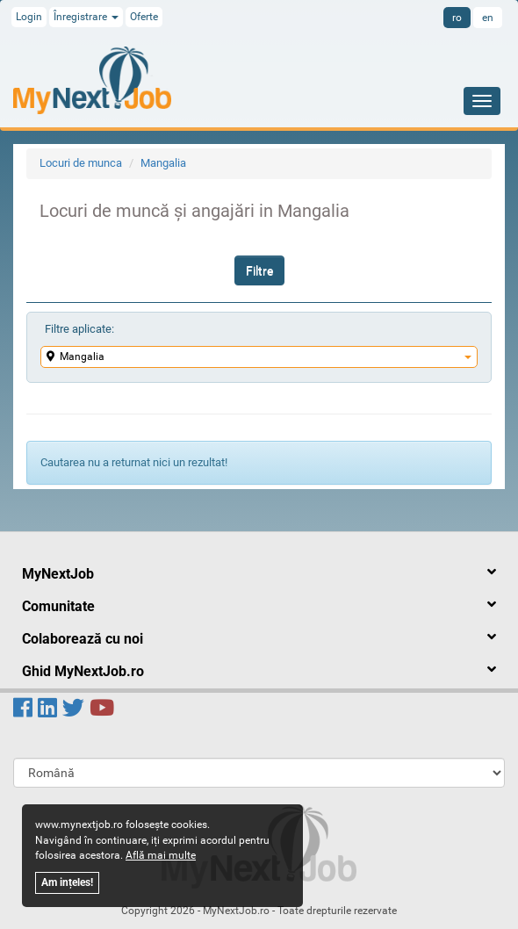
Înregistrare (86, 17)
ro (457, 17)
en (487, 17)
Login (29, 17)
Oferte (144, 17)
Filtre (259, 270)
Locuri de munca (81, 162)
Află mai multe (161, 855)
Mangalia (163, 162)
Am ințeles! (67, 882)
